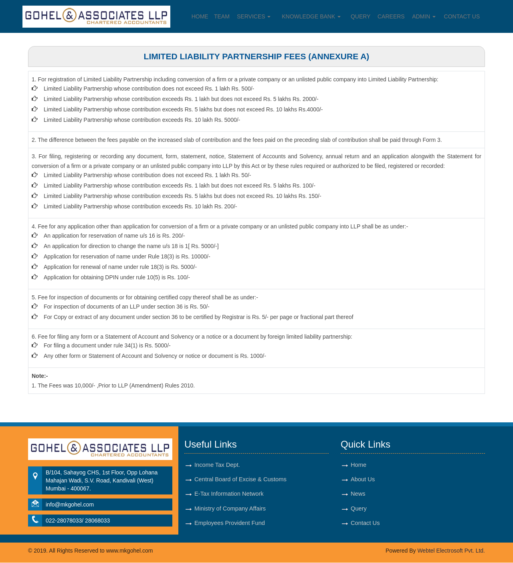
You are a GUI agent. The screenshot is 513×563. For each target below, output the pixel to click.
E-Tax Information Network (229, 494)
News (358, 494)
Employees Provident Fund (229, 524)
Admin (424, 16)
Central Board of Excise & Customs (240, 479)
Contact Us (462, 16)
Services (254, 16)
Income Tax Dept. (217, 465)
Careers (391, 16)
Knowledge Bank (311, 16)
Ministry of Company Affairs (230, 509)
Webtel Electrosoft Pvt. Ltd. (451, 551)
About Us (363, 479)
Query (361, 16)
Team (222, 16)
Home (199, 16)
